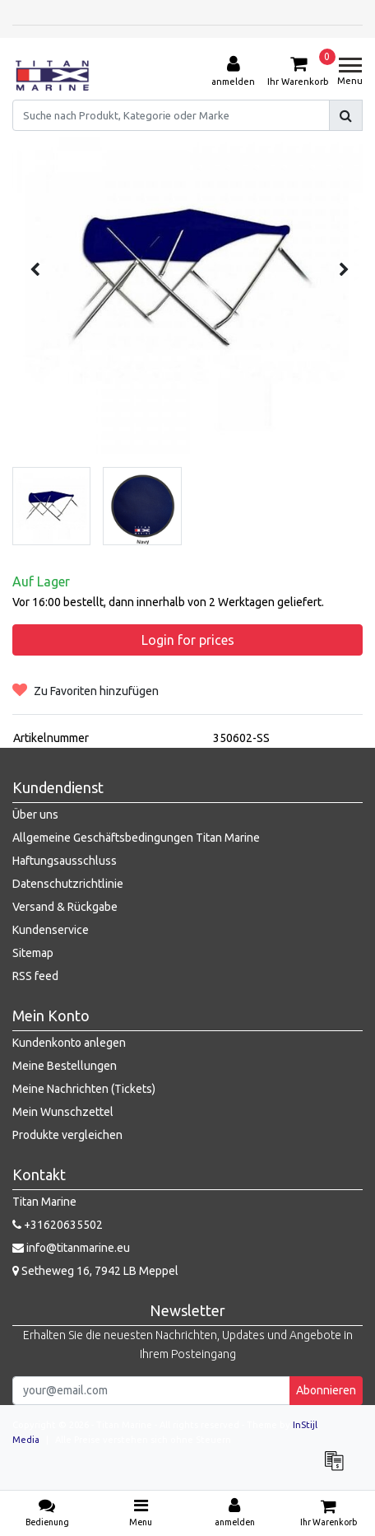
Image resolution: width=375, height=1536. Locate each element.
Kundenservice (50, 929)
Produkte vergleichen (67, 1134)
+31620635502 (57, 1224)
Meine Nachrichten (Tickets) (83, 1088)
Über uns (35, 814)
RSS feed (35, 976)
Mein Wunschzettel (62, 1111)
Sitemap (32, 952)
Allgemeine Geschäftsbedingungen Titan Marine (136, 837)
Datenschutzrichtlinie (67, 883)
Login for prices (187, 640)
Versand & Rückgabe (65, 906)
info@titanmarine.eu (71, 1247)
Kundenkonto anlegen (69, 1042)
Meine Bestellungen (64, 1065)
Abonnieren (326, 1390)
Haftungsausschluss (64, 860)
